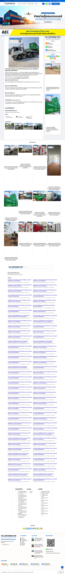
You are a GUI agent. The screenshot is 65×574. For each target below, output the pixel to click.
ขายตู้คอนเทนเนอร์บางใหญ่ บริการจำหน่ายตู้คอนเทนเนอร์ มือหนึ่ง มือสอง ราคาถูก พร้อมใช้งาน (44, 393)
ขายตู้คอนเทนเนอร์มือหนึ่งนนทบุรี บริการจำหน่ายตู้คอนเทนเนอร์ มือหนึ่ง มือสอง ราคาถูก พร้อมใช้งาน (54, 245)
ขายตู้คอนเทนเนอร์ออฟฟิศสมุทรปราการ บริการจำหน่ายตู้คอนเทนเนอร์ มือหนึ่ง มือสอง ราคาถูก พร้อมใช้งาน (39, 545)
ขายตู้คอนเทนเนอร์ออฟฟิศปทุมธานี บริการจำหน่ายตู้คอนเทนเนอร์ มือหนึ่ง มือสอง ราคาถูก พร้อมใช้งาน (40, 245)
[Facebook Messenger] (53, 56)
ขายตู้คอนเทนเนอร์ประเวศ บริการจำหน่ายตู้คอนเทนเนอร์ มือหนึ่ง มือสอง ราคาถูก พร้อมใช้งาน (20, 413)
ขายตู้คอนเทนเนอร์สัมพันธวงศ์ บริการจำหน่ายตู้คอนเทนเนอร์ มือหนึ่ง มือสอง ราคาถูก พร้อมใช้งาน (54, 188)
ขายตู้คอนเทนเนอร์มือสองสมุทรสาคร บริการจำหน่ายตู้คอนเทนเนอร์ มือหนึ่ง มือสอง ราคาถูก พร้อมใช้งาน (18, 341)
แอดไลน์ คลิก (20, 116)
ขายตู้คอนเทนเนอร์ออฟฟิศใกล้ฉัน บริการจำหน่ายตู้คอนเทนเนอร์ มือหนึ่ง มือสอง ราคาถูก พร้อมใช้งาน (45, 403)
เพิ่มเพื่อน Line (50, 46)
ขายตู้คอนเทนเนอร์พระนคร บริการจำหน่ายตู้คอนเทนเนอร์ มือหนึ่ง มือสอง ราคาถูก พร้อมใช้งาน (19, 444)
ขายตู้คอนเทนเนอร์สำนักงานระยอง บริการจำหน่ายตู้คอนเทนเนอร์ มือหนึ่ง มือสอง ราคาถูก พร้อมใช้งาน (17, 367)
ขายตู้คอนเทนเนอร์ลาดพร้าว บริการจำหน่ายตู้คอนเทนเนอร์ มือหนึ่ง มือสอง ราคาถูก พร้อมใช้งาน (19, 280)
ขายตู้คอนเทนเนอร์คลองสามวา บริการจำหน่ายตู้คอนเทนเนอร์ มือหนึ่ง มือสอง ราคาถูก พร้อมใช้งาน (19, 464)
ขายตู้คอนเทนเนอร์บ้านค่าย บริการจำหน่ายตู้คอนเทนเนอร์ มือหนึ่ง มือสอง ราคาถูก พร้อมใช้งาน (19, 459)
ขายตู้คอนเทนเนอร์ (44, 493)
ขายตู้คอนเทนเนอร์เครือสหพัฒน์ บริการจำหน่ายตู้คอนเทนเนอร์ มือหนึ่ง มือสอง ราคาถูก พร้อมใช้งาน (44, 418)
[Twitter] (55, 56)
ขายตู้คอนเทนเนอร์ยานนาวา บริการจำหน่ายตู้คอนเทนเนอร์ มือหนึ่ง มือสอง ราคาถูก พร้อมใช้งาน (19, 301)
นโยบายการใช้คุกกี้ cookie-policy (21, 516)
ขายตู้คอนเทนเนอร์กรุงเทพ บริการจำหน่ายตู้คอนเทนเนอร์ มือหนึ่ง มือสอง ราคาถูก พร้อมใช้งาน (19, 331)
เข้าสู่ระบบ (54, 0)
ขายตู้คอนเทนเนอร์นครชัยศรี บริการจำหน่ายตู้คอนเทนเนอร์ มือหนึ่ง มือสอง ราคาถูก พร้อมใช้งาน (44, 352)
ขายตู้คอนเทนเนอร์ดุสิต (45, 492)
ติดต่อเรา (51, 0)
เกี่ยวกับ (36, 3)
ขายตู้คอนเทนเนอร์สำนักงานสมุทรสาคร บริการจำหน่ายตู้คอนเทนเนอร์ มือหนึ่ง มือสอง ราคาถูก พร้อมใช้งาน (25, 165)
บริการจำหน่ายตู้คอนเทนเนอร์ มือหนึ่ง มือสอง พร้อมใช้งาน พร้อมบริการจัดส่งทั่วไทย (44, 306)
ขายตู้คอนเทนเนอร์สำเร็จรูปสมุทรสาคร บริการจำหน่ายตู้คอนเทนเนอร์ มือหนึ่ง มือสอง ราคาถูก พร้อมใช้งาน (18, 454)
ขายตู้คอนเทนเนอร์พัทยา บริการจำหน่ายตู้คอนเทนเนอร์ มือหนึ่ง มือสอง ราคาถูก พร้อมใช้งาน (54, 214)
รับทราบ (61, 572)
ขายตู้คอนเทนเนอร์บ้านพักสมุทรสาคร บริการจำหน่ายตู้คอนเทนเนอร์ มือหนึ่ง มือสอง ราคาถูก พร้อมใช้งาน (39, 552)
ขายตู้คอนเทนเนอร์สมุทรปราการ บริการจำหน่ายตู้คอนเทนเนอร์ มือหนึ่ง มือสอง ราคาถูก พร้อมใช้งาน (19, 423)
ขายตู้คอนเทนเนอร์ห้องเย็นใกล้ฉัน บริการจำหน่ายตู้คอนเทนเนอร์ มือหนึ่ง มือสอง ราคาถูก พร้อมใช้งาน (45, 357)
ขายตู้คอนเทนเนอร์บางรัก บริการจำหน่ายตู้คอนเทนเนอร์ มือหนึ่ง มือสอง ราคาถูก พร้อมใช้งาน (20, 398)
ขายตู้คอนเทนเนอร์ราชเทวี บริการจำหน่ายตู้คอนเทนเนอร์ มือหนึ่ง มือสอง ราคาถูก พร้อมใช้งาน (11, 219)
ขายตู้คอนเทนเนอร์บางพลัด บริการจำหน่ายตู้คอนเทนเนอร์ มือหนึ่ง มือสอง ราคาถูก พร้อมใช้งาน (44, 387)
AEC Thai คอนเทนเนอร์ (30, 118)
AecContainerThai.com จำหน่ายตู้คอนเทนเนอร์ (22, 492)
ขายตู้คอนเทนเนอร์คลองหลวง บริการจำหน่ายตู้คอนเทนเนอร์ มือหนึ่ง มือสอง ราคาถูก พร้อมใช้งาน (45, 280)
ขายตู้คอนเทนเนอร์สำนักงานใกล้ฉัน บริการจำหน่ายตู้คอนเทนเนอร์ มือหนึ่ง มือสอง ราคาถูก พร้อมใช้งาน (11, 259)
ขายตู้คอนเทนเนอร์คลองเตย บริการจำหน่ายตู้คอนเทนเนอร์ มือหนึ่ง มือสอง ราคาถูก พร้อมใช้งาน (44, 444)
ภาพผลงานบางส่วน (30, 3)
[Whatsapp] (59, 56)
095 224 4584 (56, 4)
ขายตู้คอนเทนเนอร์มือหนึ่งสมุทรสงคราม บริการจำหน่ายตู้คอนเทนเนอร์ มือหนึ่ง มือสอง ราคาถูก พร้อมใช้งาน (43, 433)
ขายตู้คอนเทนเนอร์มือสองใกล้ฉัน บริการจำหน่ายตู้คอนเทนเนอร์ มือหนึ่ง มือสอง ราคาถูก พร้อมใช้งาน (19, 285)
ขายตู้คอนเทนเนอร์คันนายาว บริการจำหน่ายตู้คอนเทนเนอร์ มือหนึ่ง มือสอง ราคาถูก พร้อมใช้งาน (44, 398)
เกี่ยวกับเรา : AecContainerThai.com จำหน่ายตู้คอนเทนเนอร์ (22, 511)
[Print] (55, 58)
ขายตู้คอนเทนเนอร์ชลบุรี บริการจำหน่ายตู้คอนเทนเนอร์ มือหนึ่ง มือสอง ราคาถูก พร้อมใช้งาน (52, 88)
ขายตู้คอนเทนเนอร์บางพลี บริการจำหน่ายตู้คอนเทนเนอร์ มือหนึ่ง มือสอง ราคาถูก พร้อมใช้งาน (20, 408)
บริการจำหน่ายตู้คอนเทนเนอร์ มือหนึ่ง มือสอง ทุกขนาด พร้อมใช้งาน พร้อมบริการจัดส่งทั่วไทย (11, 168)
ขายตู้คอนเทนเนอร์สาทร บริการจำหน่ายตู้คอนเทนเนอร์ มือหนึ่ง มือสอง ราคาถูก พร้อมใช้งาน (44, 331)
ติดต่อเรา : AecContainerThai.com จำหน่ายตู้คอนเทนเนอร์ (22, 507)
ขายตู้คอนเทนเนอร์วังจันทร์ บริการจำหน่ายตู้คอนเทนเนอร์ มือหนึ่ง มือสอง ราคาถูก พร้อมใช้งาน (25, 245)
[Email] (51, 58)
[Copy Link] (47, 56)
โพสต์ (31, 492)
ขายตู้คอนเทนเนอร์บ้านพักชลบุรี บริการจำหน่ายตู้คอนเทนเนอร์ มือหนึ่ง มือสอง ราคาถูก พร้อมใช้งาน (19, 449)
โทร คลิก (9, 116)
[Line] (49, 56)
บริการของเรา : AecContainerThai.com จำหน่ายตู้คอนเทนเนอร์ (22, 495)
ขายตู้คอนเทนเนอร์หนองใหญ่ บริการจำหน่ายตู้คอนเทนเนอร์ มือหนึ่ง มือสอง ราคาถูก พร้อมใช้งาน (19, 321)
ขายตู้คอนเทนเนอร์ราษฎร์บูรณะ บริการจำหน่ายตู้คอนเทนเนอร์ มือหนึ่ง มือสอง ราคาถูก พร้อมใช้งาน (44, 362)
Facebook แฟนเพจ (50, 49)
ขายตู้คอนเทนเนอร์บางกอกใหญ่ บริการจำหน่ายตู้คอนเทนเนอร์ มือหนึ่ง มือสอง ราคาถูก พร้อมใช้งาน (44, 347)
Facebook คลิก (30, 116)
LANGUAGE (59, 0)
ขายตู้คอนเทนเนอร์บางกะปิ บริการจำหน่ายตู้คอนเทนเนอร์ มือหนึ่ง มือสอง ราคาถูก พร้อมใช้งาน (19, 433)
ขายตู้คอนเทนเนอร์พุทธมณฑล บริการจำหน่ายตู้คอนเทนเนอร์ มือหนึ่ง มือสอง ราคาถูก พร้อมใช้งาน (20, 336)
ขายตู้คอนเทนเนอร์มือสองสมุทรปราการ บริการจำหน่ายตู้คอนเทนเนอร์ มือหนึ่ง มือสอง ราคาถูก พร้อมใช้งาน (39, 214)
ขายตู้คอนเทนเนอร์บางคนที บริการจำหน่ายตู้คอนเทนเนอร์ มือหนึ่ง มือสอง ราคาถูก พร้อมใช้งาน (39, 557)
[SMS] (53, 58)
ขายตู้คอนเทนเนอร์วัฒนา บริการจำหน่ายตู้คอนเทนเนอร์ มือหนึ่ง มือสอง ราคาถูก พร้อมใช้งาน (45, 377)
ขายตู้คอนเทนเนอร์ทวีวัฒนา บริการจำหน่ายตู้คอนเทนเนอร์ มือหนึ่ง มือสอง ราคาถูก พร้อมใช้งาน (44, 311)
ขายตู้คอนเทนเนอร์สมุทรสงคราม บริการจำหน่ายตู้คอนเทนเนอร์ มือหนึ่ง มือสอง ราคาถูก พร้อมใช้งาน (45, 382)
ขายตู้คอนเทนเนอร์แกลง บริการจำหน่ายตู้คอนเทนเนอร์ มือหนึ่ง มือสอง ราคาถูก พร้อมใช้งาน (19, 306)
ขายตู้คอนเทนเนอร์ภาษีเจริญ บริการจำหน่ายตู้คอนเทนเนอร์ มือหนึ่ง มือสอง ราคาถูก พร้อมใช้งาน (44, 469)
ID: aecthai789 (20, 117)
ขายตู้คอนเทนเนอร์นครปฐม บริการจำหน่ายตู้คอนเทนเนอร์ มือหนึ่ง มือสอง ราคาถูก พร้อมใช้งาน (44, 301)
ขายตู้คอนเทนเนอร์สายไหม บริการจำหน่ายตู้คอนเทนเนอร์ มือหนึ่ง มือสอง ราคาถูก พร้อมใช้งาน (19, 326)
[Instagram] (57, 56)
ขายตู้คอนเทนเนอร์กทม (45, 491)
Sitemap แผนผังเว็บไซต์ (22, 514)
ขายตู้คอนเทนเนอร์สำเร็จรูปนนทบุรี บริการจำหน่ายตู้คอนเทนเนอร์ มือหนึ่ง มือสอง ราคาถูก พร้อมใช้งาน (25, 212)
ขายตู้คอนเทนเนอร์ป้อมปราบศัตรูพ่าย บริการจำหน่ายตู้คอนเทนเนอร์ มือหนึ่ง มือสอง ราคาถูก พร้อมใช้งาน (18, 474)
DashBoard (20, 513)
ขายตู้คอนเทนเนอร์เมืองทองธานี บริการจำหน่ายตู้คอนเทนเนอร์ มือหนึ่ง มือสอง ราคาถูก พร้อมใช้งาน (44, 290)
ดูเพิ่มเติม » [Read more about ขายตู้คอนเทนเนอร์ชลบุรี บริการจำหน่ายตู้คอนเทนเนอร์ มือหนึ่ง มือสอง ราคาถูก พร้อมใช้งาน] (48, 91)
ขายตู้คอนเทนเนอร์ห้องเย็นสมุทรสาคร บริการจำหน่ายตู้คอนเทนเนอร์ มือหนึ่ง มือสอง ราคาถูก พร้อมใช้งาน (43, 474)
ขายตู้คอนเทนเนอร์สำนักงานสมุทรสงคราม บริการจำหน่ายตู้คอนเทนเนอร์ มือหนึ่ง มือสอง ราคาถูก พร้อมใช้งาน (19, 438)
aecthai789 (50, 47)
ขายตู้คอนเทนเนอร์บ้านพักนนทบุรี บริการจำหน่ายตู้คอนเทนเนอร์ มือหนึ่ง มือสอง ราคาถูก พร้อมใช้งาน (20, 290)
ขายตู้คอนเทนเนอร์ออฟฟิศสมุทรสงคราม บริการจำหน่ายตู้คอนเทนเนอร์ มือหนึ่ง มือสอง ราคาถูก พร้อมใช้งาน (52, 129)
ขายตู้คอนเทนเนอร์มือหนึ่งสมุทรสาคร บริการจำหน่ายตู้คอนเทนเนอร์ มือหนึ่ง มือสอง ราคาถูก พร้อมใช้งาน (43, 321)
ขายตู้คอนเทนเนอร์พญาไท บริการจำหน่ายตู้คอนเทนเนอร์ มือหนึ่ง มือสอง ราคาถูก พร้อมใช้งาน (45, 372)
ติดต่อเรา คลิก (56, 3)
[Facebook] (51, 56)
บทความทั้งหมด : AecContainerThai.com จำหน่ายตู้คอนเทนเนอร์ (22, 503)
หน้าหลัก (19, 3)
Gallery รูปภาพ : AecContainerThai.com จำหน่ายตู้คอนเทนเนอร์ (22, 499)
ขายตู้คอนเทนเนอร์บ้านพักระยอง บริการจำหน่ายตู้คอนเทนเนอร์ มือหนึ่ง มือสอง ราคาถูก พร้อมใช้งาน (40, 168)
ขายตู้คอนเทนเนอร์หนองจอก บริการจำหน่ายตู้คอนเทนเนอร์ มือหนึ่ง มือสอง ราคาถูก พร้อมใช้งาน (19, 479)
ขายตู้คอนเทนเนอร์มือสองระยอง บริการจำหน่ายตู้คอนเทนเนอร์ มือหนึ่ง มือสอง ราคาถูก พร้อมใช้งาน (39, 539)
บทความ (31, 491)
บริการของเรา (24, 3)
